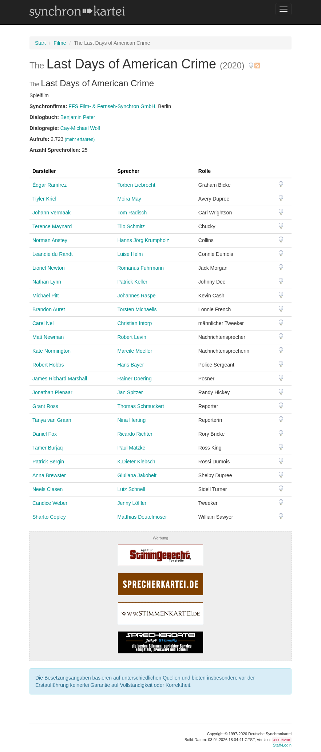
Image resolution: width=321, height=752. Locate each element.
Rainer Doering (134, 378)
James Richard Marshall (59, 378)
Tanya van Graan (51, 420)
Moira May (129, 199)
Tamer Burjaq (47, 448)
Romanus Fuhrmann (140, 268)
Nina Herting (131, 420)
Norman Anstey (49, 240)
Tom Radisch (132, 212)
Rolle (204, 171)
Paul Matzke (131, 448)
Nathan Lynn (46, 282)
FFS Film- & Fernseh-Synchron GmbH (111, 106)
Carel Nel (43, 323)
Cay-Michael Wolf (80, 128)
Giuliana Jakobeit (136, 475)
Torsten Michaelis (136, 309)
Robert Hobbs (48, 365)
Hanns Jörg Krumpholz (143, 240)
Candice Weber (49, 503)
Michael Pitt (45, 295)
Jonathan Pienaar (52, 392)
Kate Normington (51, 351)
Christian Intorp (134, 323)
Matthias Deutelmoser (142, 517)
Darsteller (44, 171)
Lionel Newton (48, 268)
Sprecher (128, 171)
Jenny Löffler (131, 503)
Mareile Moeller (134, 351)
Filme (60, 43)
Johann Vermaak (51, 212)
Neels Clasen (47, 489)
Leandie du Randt (52, 254)
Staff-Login (282, 745)
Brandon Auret (48, 309)
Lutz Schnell (131, 489)
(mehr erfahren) (80, 139)
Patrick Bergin (48, 461)
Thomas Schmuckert (140, 406)
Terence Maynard (52, 226)
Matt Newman (48, 337)
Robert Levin (131, 337)
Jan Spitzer (130, 392)
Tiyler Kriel (44, 199)
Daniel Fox (44, 434)
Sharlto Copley (49, 517)
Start (40, 43)
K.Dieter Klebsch (136, 461)
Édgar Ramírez (49, 185)
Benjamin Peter (77, 117)
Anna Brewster (49, 475)
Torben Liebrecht (136, 185)
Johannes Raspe (136, 295)
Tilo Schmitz (131, 226)
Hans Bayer (130, 365)
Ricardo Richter (134, 434)
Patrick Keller (132, 282)
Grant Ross (45, 406)
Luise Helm (130, 254)
